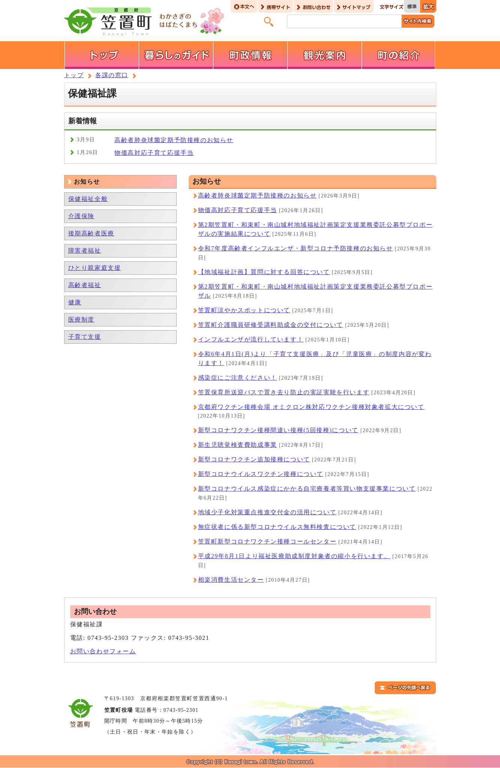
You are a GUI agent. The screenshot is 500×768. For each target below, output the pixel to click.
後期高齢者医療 (91, 233)
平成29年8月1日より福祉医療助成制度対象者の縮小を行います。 (294, 556)
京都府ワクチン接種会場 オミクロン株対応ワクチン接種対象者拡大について (311, 407)
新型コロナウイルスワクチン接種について (260, 474)
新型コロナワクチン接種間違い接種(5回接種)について (278, 430)
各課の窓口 (111, 75)
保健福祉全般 (88, 199)
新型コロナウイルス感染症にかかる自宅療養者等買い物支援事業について (307, 488)
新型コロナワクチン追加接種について (254, 459)
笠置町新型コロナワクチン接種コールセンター (267, 541)
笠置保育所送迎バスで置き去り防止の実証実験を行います (284, 392)
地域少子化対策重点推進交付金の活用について (267, 512)
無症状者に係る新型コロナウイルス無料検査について (277, 527)
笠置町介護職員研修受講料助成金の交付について (270, 325)
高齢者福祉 (84, 285)
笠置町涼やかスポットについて (244, 310)
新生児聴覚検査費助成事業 (237, 445)
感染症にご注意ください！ (237, 377)
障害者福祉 (84, 250)
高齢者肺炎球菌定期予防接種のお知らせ (173, 140)
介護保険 (81, 216)
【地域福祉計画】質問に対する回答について (264, 272)
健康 (74, 302)
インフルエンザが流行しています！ (251, 339)
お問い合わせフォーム (103, 651)
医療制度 (81, 319)
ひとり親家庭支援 (94, 268)
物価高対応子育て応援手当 (154, 153)
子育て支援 (84, 337)
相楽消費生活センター (231, 579)
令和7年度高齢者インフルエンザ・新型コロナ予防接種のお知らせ (295, 248)
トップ (74, 75)
